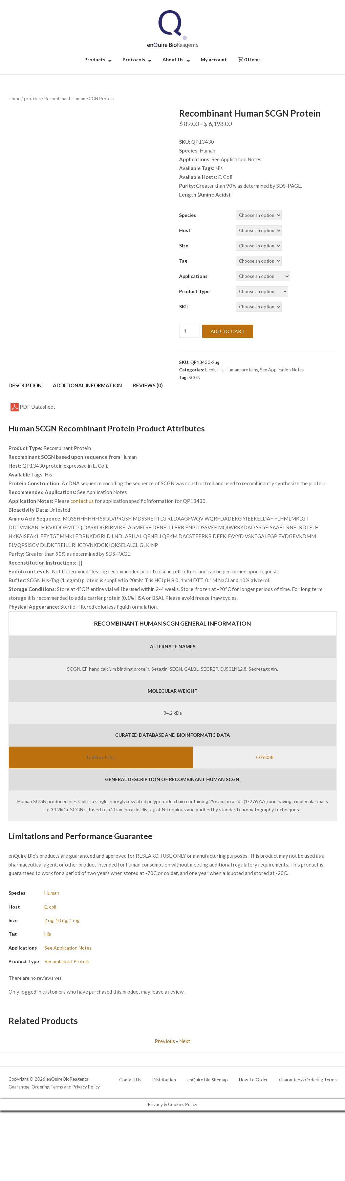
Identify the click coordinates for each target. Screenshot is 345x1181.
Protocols (134, 59)
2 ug (48, 920)
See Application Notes (282, 369)
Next (184, 1041)
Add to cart (228, 331)
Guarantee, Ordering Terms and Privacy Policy (54, 1087)
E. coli (50, 907)
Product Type (194, 291)
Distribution (164, 1079)
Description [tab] (25, 385)
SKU (184, 306)
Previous (165, 1041)
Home (14, 98)
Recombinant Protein (66, 961)
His (220, 369)
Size (183, 245)
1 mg (74, 920)
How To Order (253, 1079)
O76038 (265, 757)
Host (185, 230)
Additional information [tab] (87, 385)
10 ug (61, 920)
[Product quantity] (189, 331)
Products (94, 59)
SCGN (194, 377)
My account (214, 59)
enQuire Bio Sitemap (207, 1079)
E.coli (210, 369)
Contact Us (130, 1079)
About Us (173, 59)
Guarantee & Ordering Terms (308, 1079)
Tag (183, 261)
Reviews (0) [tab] (148, 385)
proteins (32, 98)
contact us (82, 501)
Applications (193, 276)
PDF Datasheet (32, 407)
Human (232, 369)
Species (187, 215)
